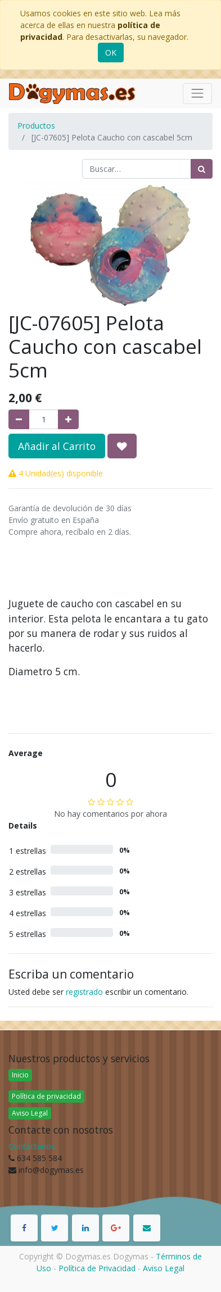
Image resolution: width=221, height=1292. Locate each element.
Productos (36, 125)
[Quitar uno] (18, 419)
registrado (84, 991)
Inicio (20, 1075)
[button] (122, 446)
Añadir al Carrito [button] (57, 446)
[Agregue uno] (68, 419)
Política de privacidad (46, 1096)
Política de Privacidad (97, 1268)
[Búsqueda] (202, 169)
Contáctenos (31, 1146)
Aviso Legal (30, 1113)
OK (110, 52)
